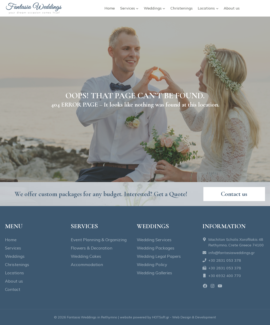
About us (232, 8)
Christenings (181, 8)
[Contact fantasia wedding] (234, 194)
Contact (254, 8)
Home (109, 8)
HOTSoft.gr (160, 317)
